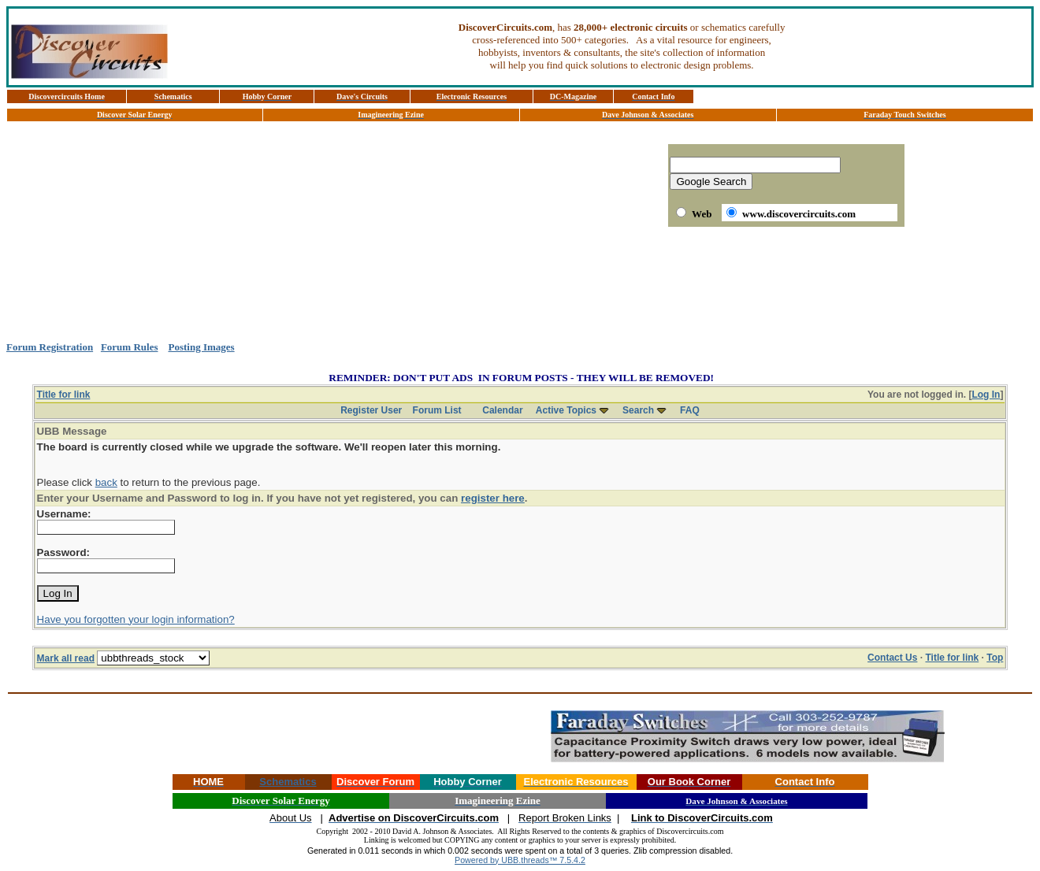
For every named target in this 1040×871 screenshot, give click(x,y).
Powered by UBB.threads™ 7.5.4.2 (520, 860)
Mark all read (66, 658)
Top (994, 657)
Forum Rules (129, 347)
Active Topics (566, 410)
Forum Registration (49, 347)
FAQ (690, 410)
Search (638, 410)
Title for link (64, 394)
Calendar (502, 410)
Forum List (437, 410)
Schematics (287, 782)
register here (493, 498)
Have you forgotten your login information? (136, 619)
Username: (64, 514)
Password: (63, 552)
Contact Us (892, 657)
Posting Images (201, 347)
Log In (985, 394)
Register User (371, 410)
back (106, 482)
